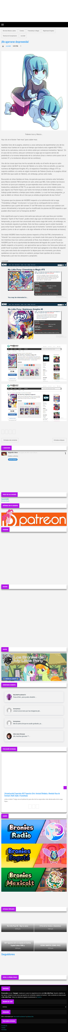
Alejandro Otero (13, 452)
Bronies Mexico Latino (9, 31)
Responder (13, 459)
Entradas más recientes (10, 440)
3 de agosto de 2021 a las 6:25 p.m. (28, 452)
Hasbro (39, 997)
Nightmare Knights (48, 31)
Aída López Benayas (19, 734)
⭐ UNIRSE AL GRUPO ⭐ (10, 679)
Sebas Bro (31, 1016)
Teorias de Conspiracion (10, 36)
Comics (22, 31)
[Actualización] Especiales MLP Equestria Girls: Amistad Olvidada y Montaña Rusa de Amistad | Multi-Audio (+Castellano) (32, 794)
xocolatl (23, 36)
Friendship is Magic (33, 31)
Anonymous (16, 709)
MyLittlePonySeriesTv (19, 695)
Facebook (4, 1026)
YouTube (3, 1029)
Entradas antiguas (59, 440)
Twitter (3, 1027)
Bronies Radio (5, 501)
